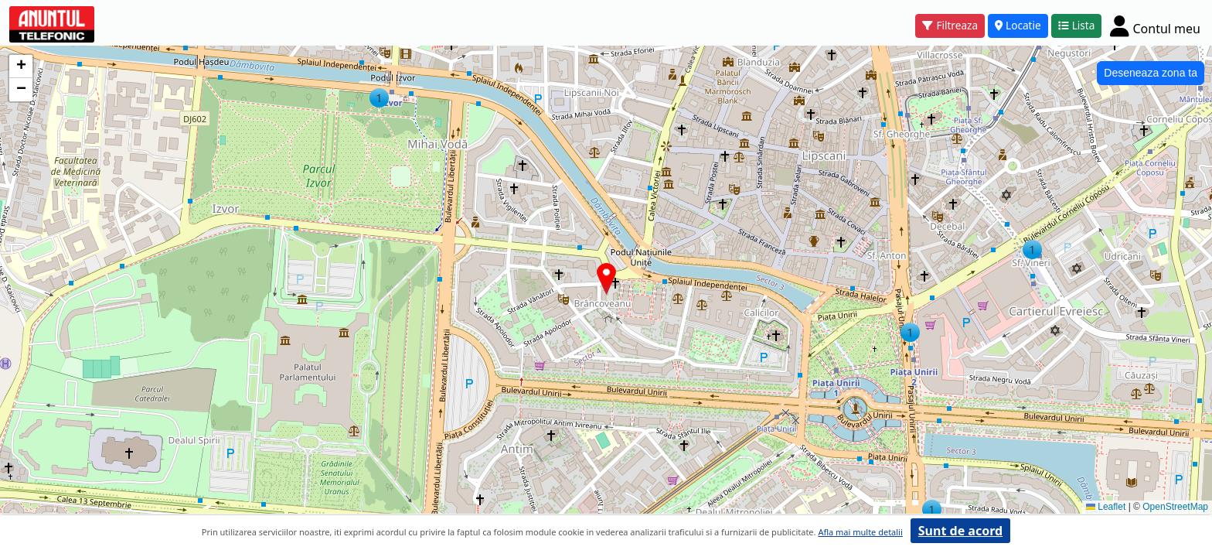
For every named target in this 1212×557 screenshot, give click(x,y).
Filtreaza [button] (950, 25)
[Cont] (1155, 25)
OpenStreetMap (1175, 506)
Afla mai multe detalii (860, 532)
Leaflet (1105, 506)
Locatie (1018, 25)
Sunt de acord (960, 530)
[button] (379, 98)
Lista (1076, 25)
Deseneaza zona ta (1150, 73)
